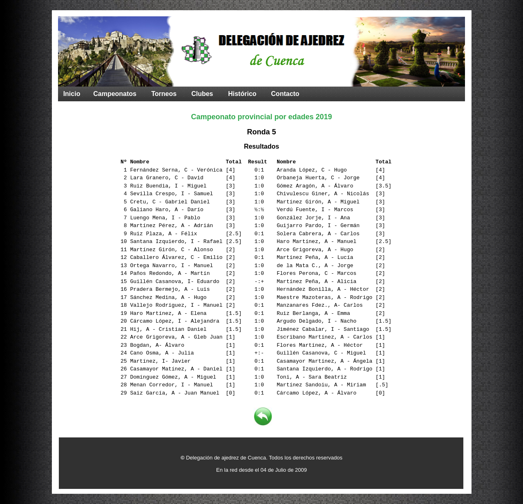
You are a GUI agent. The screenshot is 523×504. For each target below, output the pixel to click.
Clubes (202, 93)
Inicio (71, 93)
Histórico (242, 93)
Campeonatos (114, 93)
